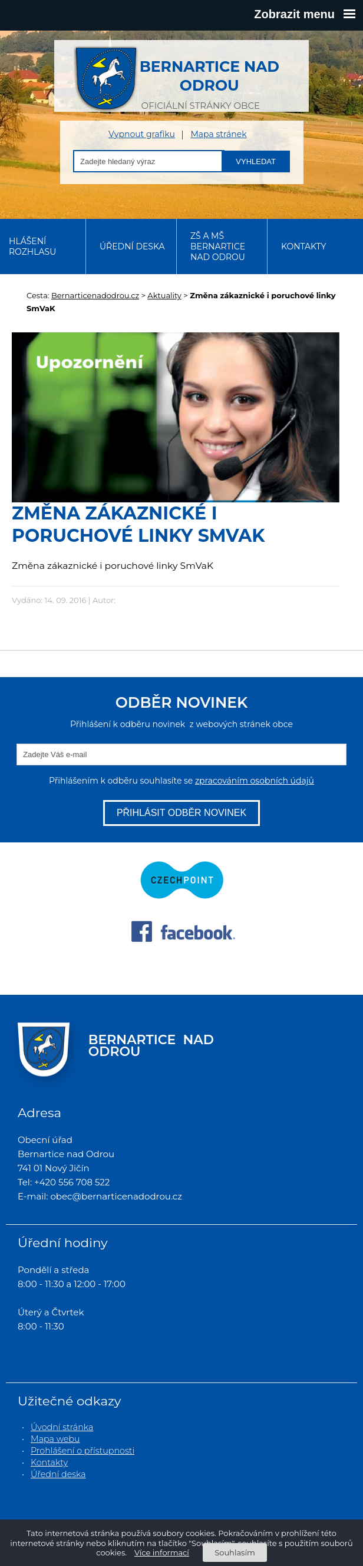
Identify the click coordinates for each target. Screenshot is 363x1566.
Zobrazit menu (304, 14)
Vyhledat (256, 161)
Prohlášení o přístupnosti (82, 1450)
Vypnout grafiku (141, 134)
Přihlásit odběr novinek (181, 813)
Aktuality (164, 295)
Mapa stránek (218, 134)
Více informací (161, 1552)
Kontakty (303, 246)
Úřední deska (132, 246)
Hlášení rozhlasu (32, 246)
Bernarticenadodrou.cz (95, 295)
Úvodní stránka (62, 1427)
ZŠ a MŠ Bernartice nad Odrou (217, 246)
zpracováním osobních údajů (254, 780)
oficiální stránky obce (201, 78)
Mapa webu (55, 1439)
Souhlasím (234, 1552)
